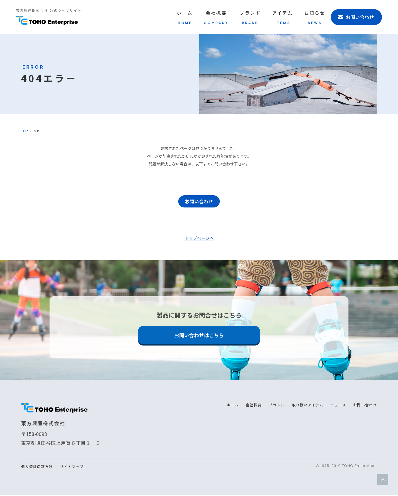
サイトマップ (72, 467)
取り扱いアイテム (307, 406)
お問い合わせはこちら (199, 336)
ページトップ (382, 479)
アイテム (282, 17)
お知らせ (314, 17)
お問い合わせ (199, 202)
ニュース (338, 406)
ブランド (250, 17)
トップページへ (199, 239)
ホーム (185, 17)
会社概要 (216, 17)
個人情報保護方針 (37, 467)
